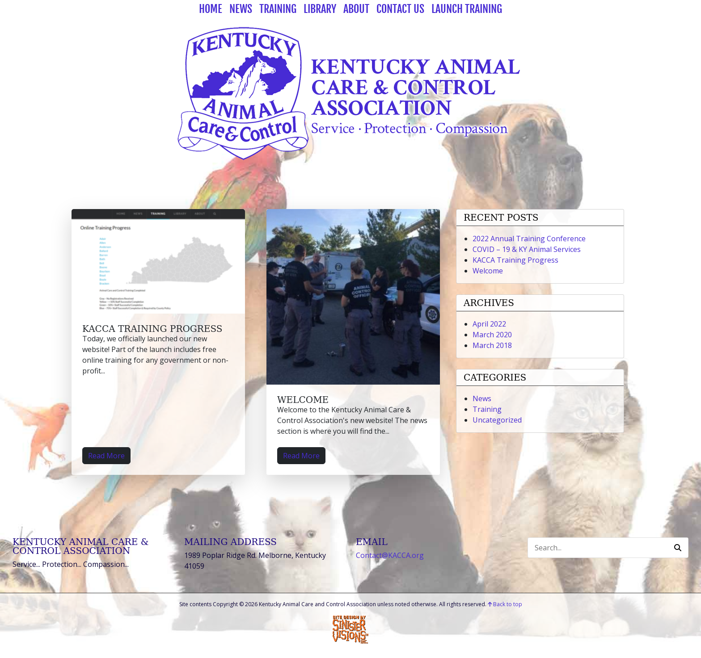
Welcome (303, 399)
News (240, 9)
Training (277, 9)
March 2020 (492, 334)
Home (210, 9)
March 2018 (492, 345)
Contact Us (400, 9)
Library (320, 9)
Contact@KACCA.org (390, 555)
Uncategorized (497, 420)
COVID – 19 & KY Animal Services (527, 249)
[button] (677, 548)
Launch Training (466, 9)
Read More (106, 456)
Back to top (505, 604)
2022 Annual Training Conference (529, 238)
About (356, 9)
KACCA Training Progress (152, 328)
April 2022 (489, 324)
